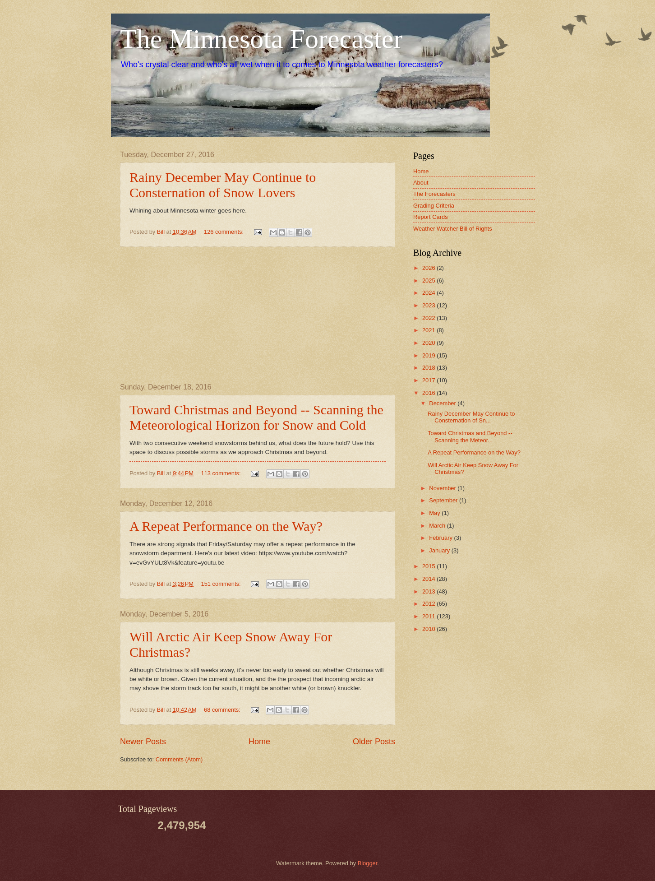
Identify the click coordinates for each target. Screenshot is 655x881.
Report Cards (430, 216)
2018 (429, 367)
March (438, 525)
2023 (429, 305)
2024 (429, 292)
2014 (429, 578)
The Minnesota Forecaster (261, 39)
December (443, 403)
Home (259, 741)
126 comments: (224, 231)
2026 (429, 267)
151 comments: (222, 583)
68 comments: (223, 709)
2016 (429, 392)
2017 (429, 380)
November (443, 488)
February (441, 537)
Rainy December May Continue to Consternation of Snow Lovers (222, 185)
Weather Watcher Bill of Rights (452, 228)
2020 (429, 342)
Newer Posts (143, 741)
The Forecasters (434, 193)
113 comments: (222, 473)
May (435, 513)
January (440, 550)
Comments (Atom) (179, 759)
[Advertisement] (257, 315)
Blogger (368, 863)
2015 (429, 566)
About (421, 182)
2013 (429, 591)
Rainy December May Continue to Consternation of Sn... (471, 417)
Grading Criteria (433, 205)
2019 (429, 355)
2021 (429, 330)
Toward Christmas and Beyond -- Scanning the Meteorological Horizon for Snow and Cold (256, 417)
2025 (429, 280)
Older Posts (374, 741)
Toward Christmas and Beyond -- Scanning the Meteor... (470, 436)
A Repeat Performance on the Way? (226, 526)
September (444, 500)
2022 (429, 318)
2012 (429, 603)
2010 (429, 629)
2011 (429, 616)
